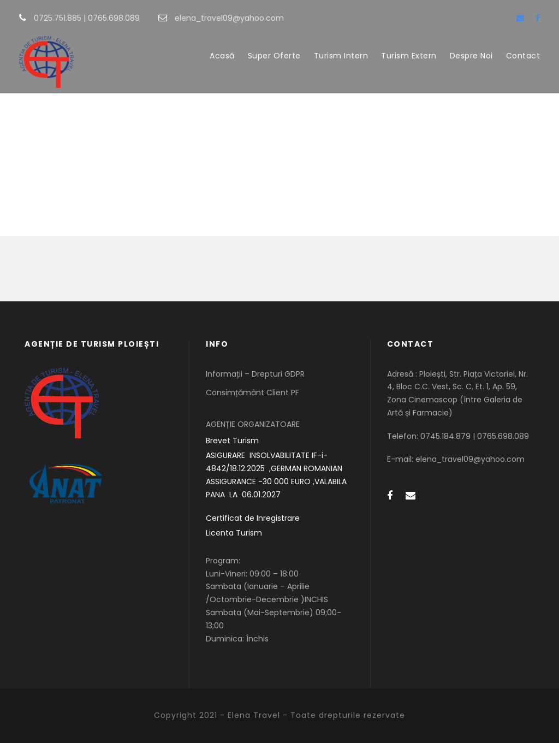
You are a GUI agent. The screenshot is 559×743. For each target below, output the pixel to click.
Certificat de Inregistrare (253, 518)
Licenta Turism (234, 532)
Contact (523, 55)
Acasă (222, 55)
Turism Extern (409, 55)
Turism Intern (341, 55)
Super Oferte (274, 55)
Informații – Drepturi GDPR (255, 373)
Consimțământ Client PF (252, 392)
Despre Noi (471, 55)
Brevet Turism (232, 440)
